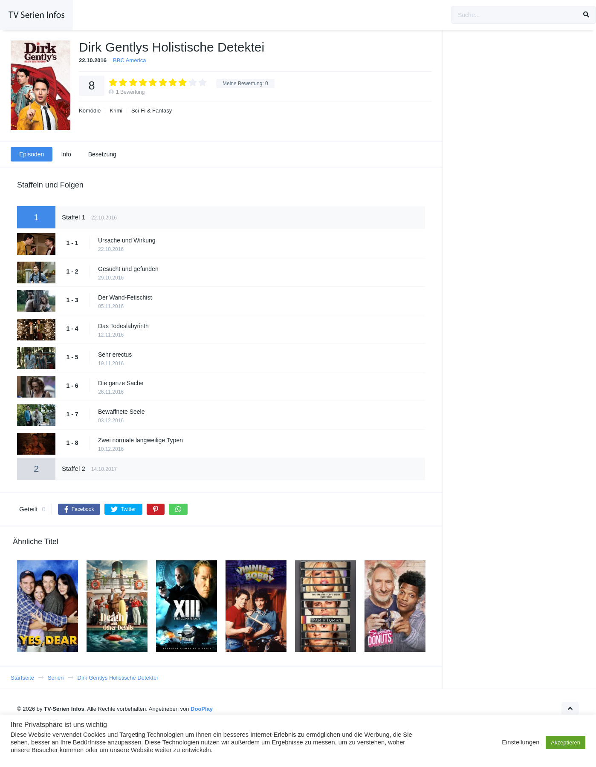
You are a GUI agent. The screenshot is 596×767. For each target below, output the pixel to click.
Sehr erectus (115, 354)
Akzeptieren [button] (565, 742)
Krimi (116, 110)
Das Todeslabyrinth (123, 326)
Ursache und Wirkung (127, 240)
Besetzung (102, 154)
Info (66, 154)
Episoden (31, 154)
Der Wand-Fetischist (125, 297)
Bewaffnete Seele (121, 411)
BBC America (129, 60)
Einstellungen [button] (520, 742)
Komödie (90, 110)
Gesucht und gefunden (128, 268)
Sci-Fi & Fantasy (151, 110)
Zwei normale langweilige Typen (140, 440)
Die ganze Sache (121, 383)
